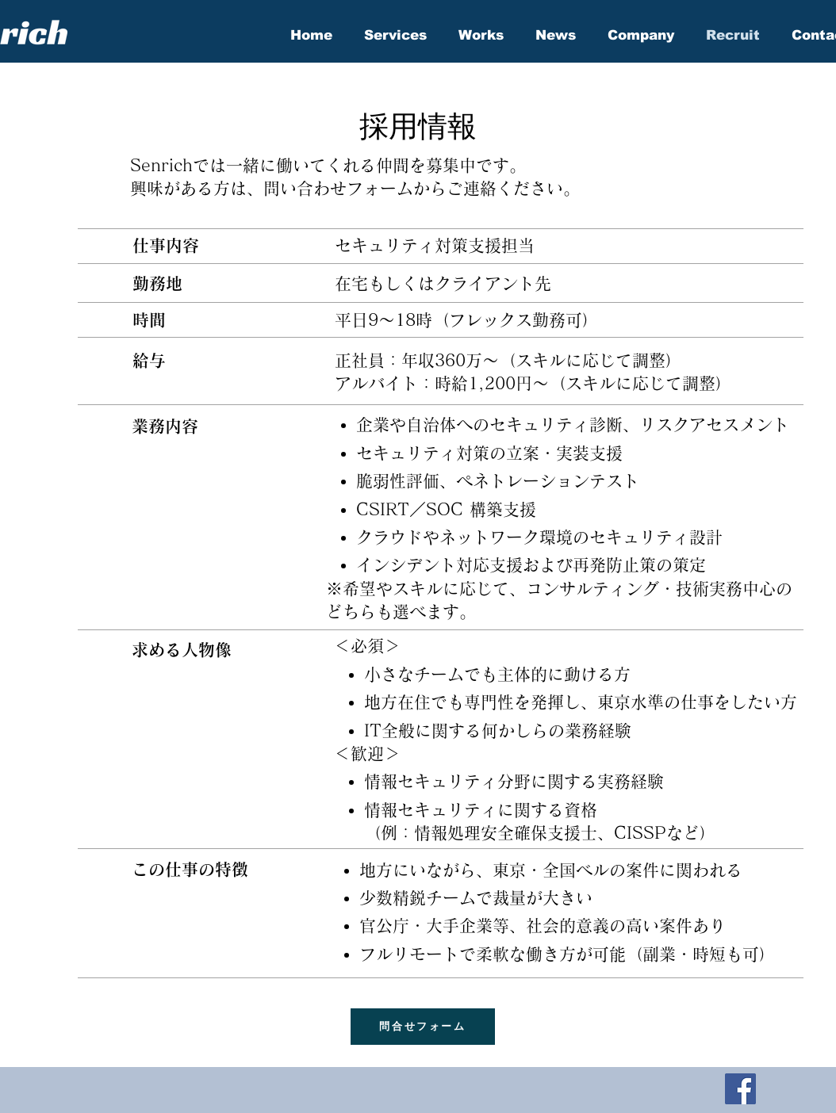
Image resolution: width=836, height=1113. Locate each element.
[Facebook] (740, 1088)
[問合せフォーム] (423, 1026)
